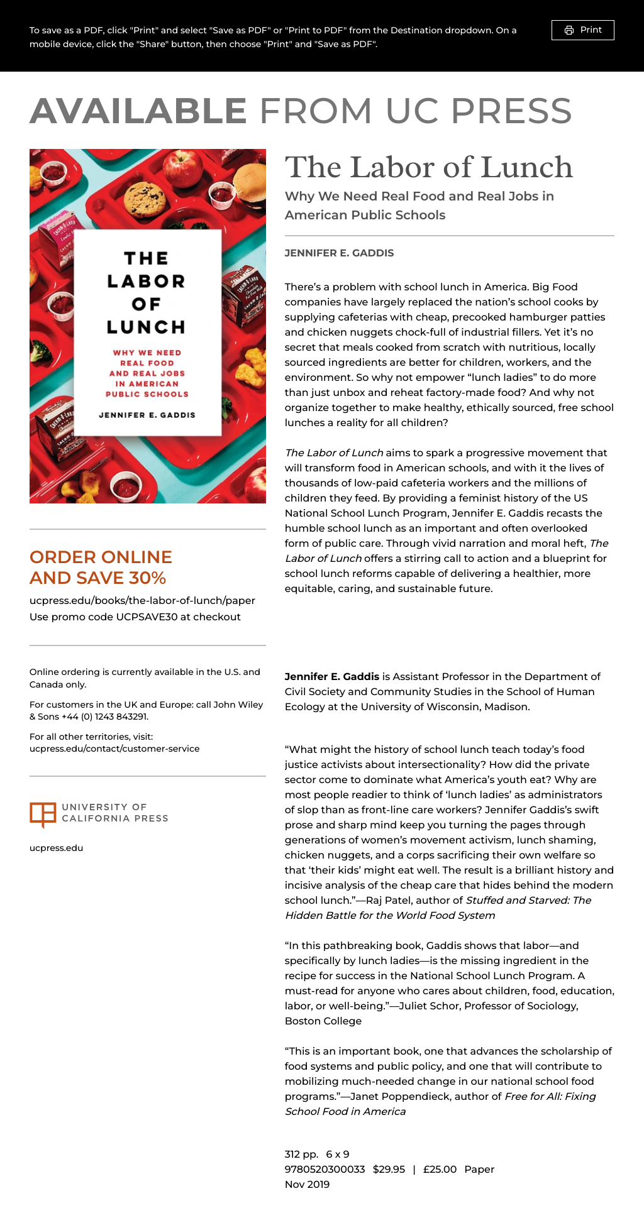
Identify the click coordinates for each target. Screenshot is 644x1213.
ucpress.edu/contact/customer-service (115, 748)
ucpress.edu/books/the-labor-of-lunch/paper (142, 601)
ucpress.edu (57, 847)
